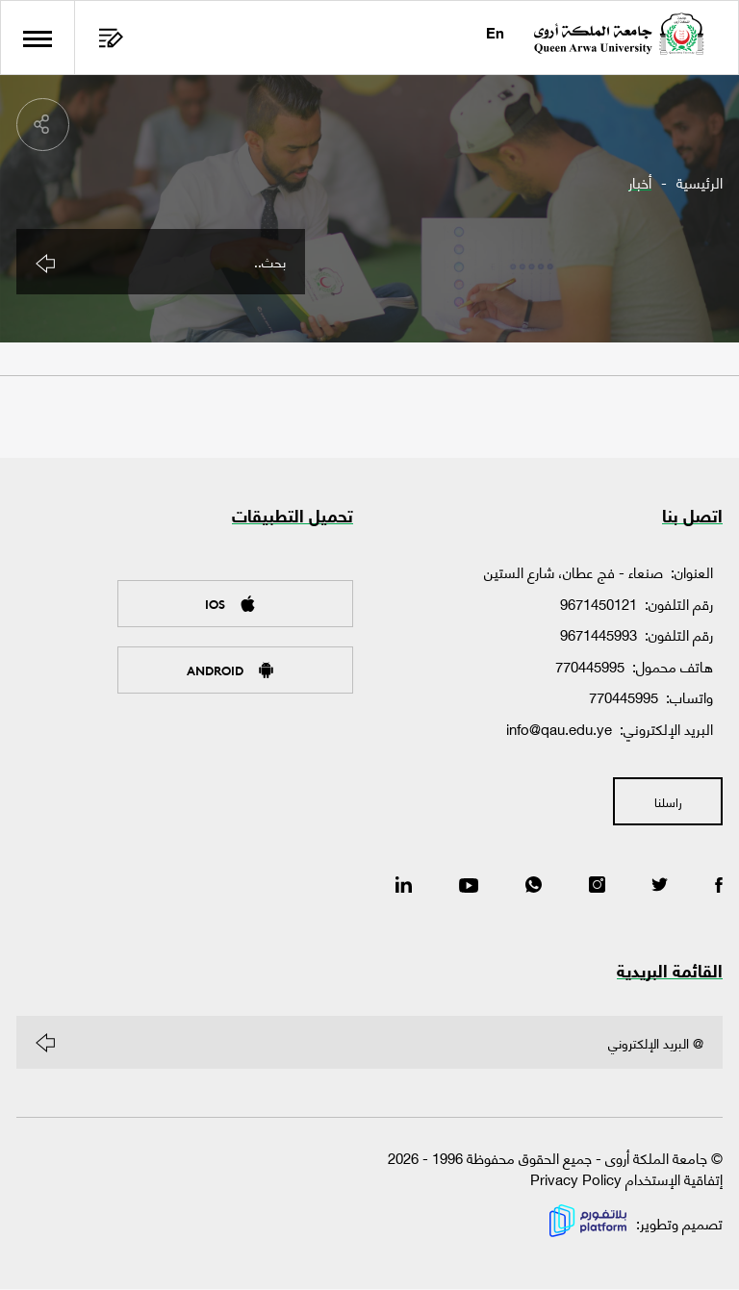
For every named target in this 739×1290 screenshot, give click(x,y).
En (494, 35)
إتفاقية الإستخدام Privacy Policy (626, 1180)
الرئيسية (699, 182)
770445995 (589, 666)
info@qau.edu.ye (559, 729)
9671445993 (598, 635)
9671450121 (598, 604)
